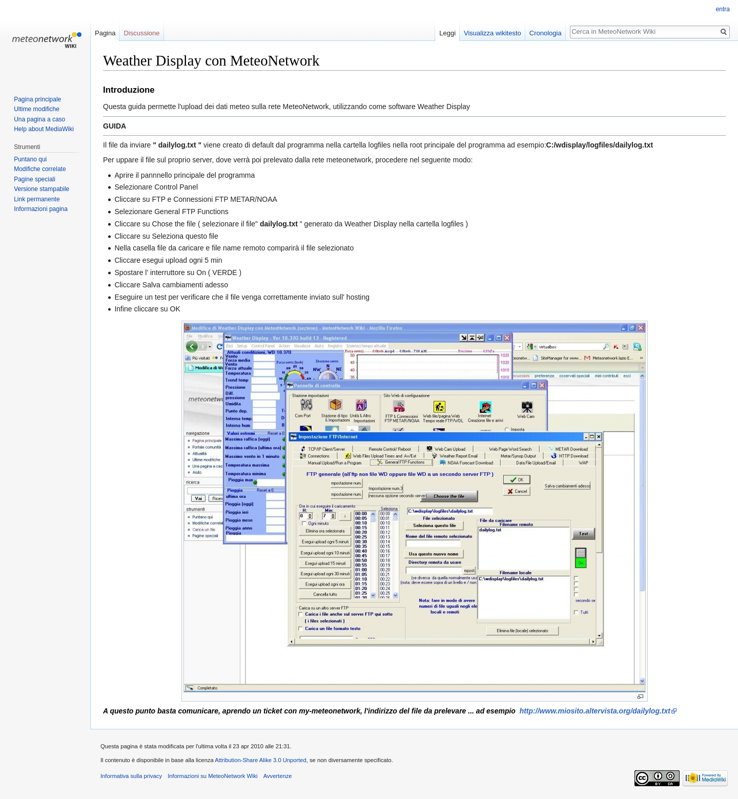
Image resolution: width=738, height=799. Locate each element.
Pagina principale (37, 99)
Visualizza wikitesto (492, 33)
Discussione (141, 33)
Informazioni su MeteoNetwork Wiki (212, 776)
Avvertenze (277, 776)
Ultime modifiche (36, 109)
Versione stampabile (41, 189)
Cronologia (545, 33)
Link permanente (36, 199)
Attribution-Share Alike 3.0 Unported (260, 760)
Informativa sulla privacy (131, 776)
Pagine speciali (34, 179)
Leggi (447, 33)
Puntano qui (30, 159)
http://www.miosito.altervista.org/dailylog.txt (595, 711)
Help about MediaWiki (44, 129)
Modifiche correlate (40, 169)
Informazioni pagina (41, 209)
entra (723, 9)
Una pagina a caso (39, 119)
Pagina (105, 33)
